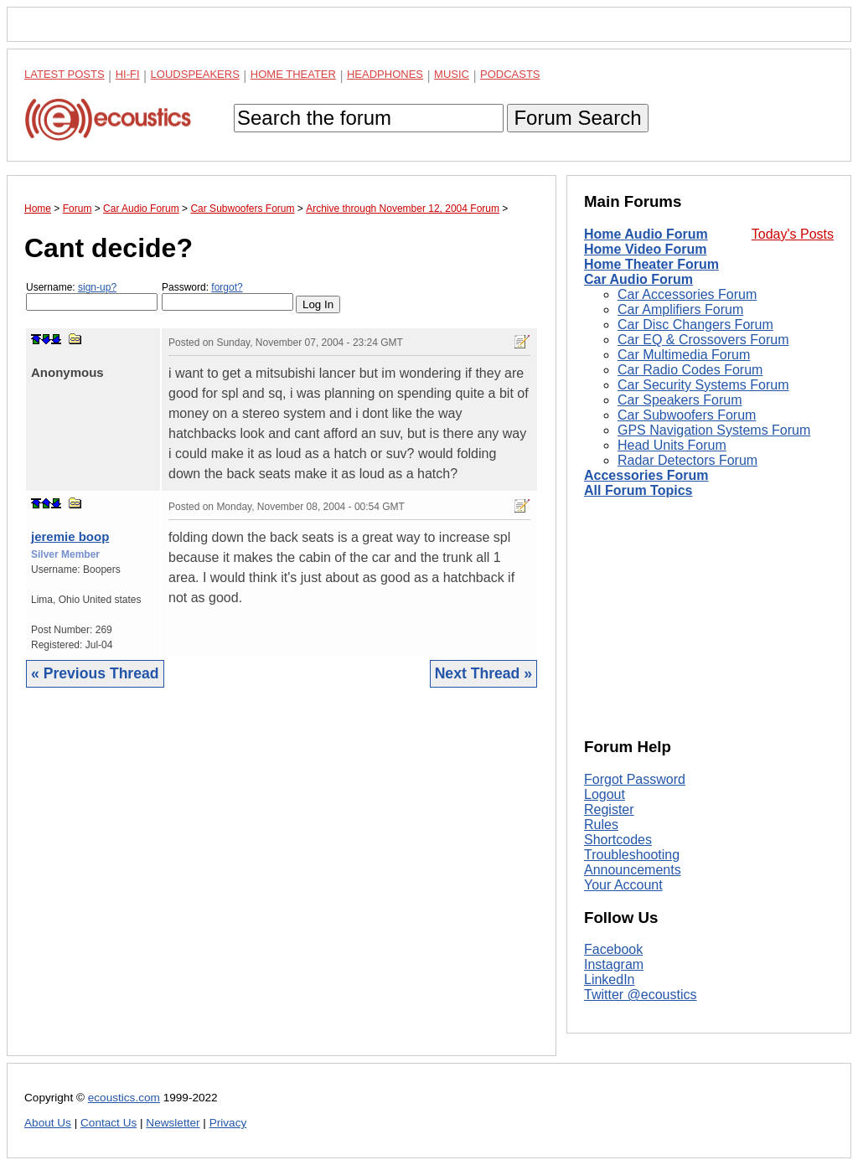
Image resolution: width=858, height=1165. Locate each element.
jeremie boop (70, 536)
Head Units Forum (672, 445)
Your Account (623, 885)
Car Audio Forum (638, 279)
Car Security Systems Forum (703, 385)
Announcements (632, 870)
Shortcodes (618, 840)
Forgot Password (634, 779)
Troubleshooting (632, 855)
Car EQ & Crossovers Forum (703, 339)
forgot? (226, 287)
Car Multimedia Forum (684, 355)
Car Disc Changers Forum (695, 324)
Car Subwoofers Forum (687, 415)
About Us (47, 1122)
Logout (604, 794)
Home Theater (293, 74)
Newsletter (172, 1122)
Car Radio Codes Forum (690, 370)
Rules (601, 824)
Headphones (385, 74)
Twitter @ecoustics (640, 994)
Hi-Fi (128, 74)
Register (609, 809)
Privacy (228, 1122)
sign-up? (97, 287)
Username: (92, 296)
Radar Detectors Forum (687, 460)
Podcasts (510, 74)
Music (451, 74)
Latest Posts (64, 74)
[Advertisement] (281, 884)
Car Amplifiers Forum (680, 309)
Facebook (613, 949)
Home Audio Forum (646, 234)
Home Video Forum (645, 249)
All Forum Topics (638, 490)
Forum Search (577, 117)
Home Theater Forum (651, 264)
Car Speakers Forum (680, 400)
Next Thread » (483, 673)
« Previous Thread (95, 673)
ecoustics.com (124, 1097)
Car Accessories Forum (687, 294)
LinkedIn (609, 979)
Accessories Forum (646, 475)
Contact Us (108, 1122)
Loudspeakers (195, 74)
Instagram (614, 964)
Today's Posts (793, 234)
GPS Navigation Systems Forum (714, 430)
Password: (227, 296)
